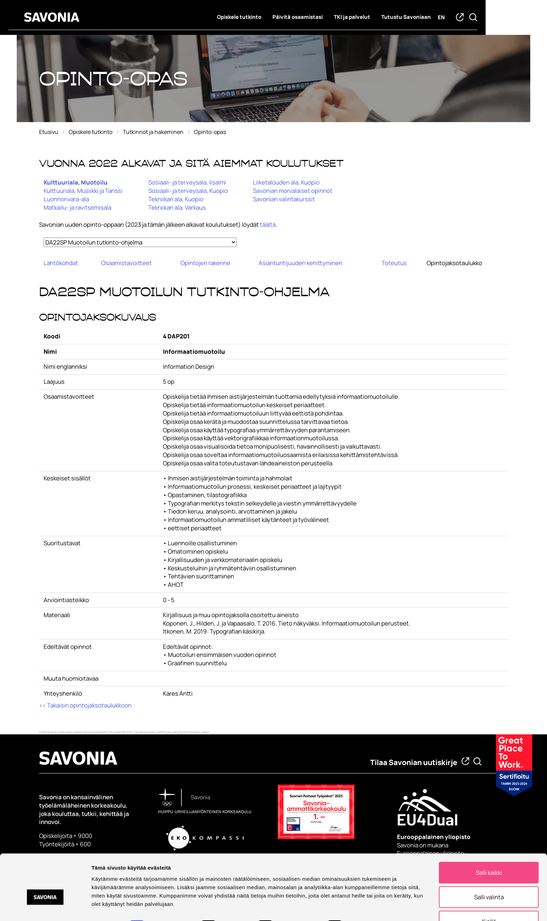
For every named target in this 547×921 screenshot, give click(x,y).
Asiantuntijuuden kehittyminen (300, 263)
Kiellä (489, 902)
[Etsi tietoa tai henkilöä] (477, 761)
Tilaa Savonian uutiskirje (413, 762)
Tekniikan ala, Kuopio (175, 199)
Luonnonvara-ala (66, 199)
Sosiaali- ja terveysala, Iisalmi (187, 182)
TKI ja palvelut (383, 17)
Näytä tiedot (373, 906)
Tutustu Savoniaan (437, 17)
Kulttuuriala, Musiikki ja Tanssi (83, 191)
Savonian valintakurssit (284, 199)
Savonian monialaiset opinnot (292, 191)
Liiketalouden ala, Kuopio (286, 182)
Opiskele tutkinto (270, 17)
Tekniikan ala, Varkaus (177, 207)
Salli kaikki (489, 853)
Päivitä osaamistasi (328, 17)
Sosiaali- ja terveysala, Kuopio (188, 191)
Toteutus (394, 263)
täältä (268, 224)
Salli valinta (489, 877)
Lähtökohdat (61, 263)
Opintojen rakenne (205, 263)
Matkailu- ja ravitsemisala (77, 207)
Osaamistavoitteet (126, 263)
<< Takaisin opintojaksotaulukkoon (85, 705)
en (472, 18)
